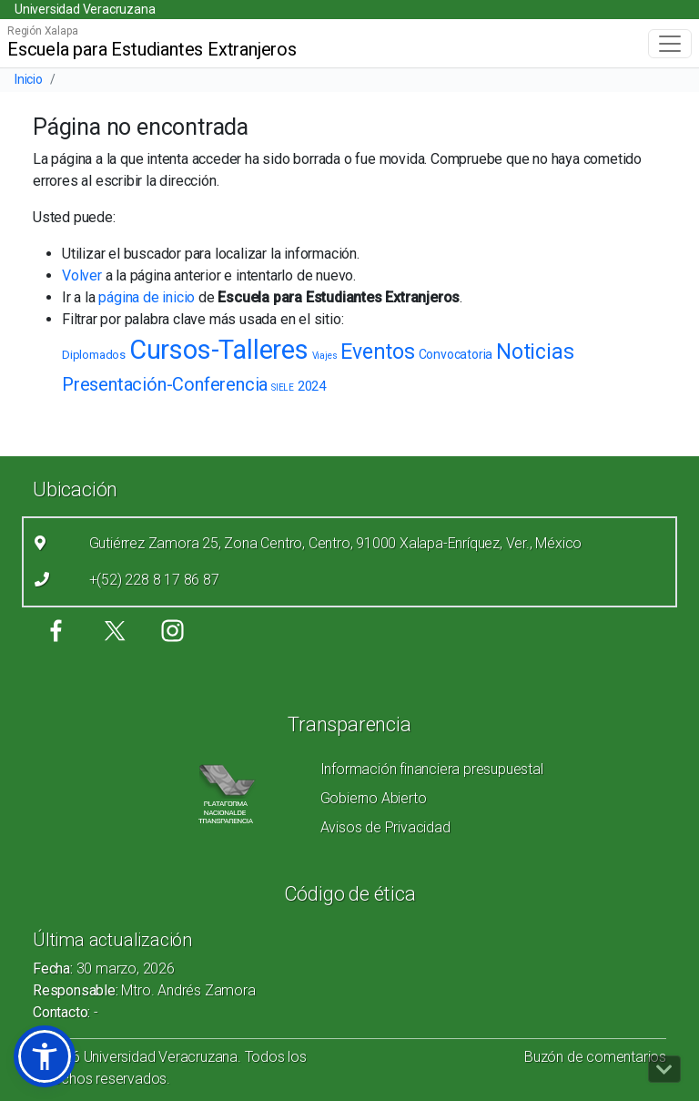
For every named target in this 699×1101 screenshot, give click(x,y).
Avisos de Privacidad (385, 827)
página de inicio (146, 297)
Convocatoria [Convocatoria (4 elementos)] (456, 354)
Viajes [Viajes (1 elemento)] (325, 356)
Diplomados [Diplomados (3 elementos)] (94, 355)
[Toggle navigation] (670, 43)
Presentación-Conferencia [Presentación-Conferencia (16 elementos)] (165, 384)
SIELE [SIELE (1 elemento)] (282, 387)
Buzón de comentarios (595, 1056)
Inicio (29, 79)
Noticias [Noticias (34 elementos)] (534, 352)
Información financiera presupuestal (431, 769)
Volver (82, 275)
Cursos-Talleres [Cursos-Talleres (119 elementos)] (219, 349)
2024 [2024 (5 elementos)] (312, 386)
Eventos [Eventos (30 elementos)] (377, 352)
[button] (44, 1056)
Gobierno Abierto (373, 798)
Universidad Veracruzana (85, 9)
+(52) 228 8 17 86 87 (154, 579)
